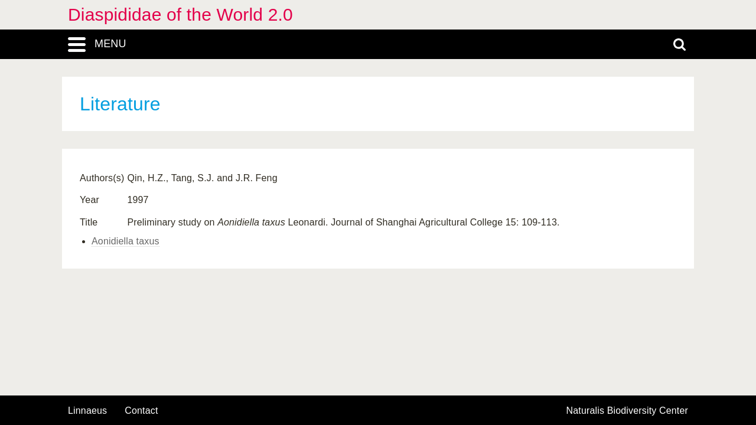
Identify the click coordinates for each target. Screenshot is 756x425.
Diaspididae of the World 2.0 (180, 14)
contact (141, 411)
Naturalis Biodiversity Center (627, 411)
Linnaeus (87, 411)
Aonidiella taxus (125, 241)
